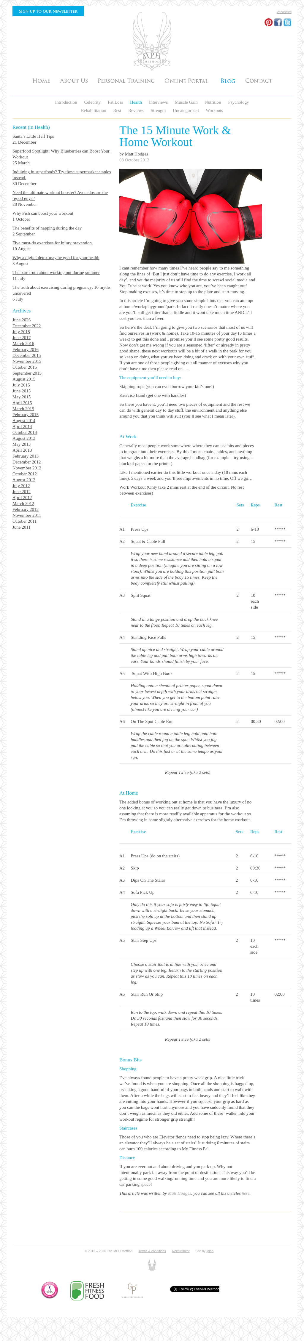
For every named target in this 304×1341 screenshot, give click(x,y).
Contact (259, 80)
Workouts (214, 110)
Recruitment (180, 1251)
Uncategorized (186, 110)
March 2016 (23, 343)
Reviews (136, 110)
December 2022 (26, 325)
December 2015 (26, 355)
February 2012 (25, 509)
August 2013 (23, 438)
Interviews (159, 102)
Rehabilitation (94, 110)
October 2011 (24, 521)
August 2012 (23, 479)
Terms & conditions (152, 1251)
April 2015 (22, 402)
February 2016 (25, 349)
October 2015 (24, 367)
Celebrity (93, 102)
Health (136, 102)
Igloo (209, 1251)
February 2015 (25, 414)
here (246, 1193)
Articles (228, 80)
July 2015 (21, 385)
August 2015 (23, 379)
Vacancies (284, 12)
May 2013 (21, 444)
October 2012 (24, 473)
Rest (117, 110)
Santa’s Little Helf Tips (33, 136)
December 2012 (26, 462)
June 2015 (21, 391)
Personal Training (126, 80)
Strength (159, 110)
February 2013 (25, 456)
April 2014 (22, 426)
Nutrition (213, 102)
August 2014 (23, 420)
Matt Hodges (136, 154)
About (74, 80)
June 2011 (21, 527)
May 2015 (21, 396)
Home (41, 80)
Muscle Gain (187, 102)
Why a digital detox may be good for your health (55, 257)
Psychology (238, 102)
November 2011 (26, 515)
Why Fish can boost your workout (42, 213)
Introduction (66, 102)
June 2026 (21, 319)
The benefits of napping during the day (47, 228)
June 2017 (21, 337)
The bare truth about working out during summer (56, 272)
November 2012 (26, 468)
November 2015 (26, 361)
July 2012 (21, 485)
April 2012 (22, 497)
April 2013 (22, 450)
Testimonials (187, 80)
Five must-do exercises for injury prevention (52, 242)
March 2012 (23, 503)
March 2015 (23, 408)
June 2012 (21, 491)
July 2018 (21, 331)
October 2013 (24, 432)
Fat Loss (116, 102)
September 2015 (27, 373)
